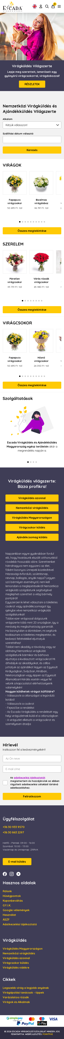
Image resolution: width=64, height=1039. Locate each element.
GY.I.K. (7, 905)
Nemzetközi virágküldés (32, 508)
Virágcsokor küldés (32, 527)
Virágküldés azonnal (32, 498)
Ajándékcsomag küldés (32, 537)
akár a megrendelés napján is (32, 446)
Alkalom (7, 119)
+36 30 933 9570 (14, 827)
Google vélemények (16, 910)
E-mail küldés (17, 861)
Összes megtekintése (32, 230)
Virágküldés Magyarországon (32, 517)
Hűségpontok (12, 896)
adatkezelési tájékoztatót (29, 777)
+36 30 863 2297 (13, 832)
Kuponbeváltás (13, 900)
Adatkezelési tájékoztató (20, 924)
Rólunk (7, 891)
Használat (9, 915)
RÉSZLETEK (32, 84)
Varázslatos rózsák (16, 997)
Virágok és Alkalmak (16, 1002)
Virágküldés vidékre (16, 967)
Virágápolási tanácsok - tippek (23, 992)
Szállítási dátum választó (18, 133)
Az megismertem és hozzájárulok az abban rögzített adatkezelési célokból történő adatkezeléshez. (34, 782)
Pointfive (48, 1034)
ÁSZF (6, 919)
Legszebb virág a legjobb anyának (26, 987)
